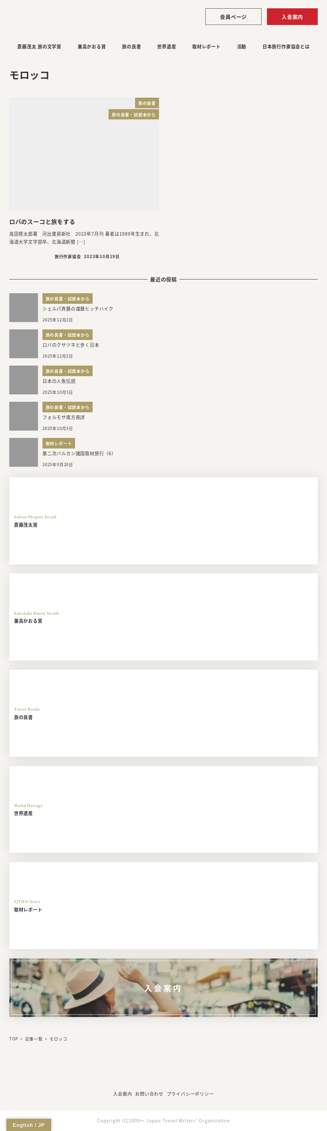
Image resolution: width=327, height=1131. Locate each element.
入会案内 (292, 16)
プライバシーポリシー (190, 1093)
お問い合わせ (149, 1093)
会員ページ (233, 16)
